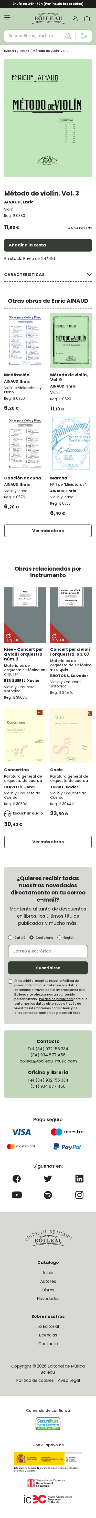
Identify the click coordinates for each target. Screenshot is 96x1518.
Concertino (16, 770)
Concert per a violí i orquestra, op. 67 (70, 651)
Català (19, 938)
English (68, 938)
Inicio (48, 1273)
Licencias (48, 1335)
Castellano (44, 938)
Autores (48, 1281)
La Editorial (48, 1326)
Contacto (48, 1344)
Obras (48, 1290)
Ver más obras (48, 531)
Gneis (56, 770)
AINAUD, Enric (19, 202)
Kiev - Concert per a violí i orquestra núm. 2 (23, 654)
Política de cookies (35, 1380)
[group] (48, 118)
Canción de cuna (22, 478)
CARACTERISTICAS (24, 275)
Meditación (16, 375)
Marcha (58, 478)
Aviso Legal (69, 1380)
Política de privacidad (56, 999)
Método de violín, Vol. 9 (69, 377)
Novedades (48, 1299)
